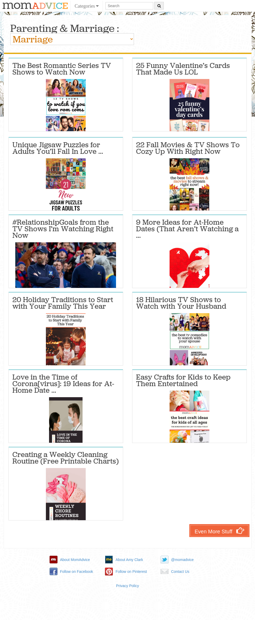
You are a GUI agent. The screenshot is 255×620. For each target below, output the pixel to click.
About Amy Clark (129, 560)
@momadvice (182, 560)
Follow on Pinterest (131, 571)
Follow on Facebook (76, 571)
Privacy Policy (127, 586)
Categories (87, 6)
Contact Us (180, 571)
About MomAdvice (75, 560)
